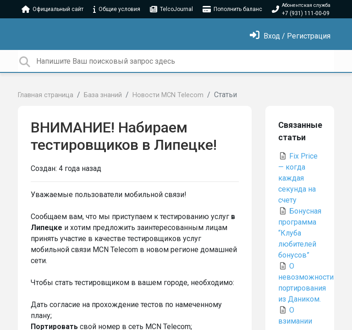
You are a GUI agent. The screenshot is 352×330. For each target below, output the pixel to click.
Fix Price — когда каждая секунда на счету (298, 178)
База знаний (103, 95)
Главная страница (45, 95)
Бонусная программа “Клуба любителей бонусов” (299, 233)
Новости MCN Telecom (168, 95)
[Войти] (290, 36)
